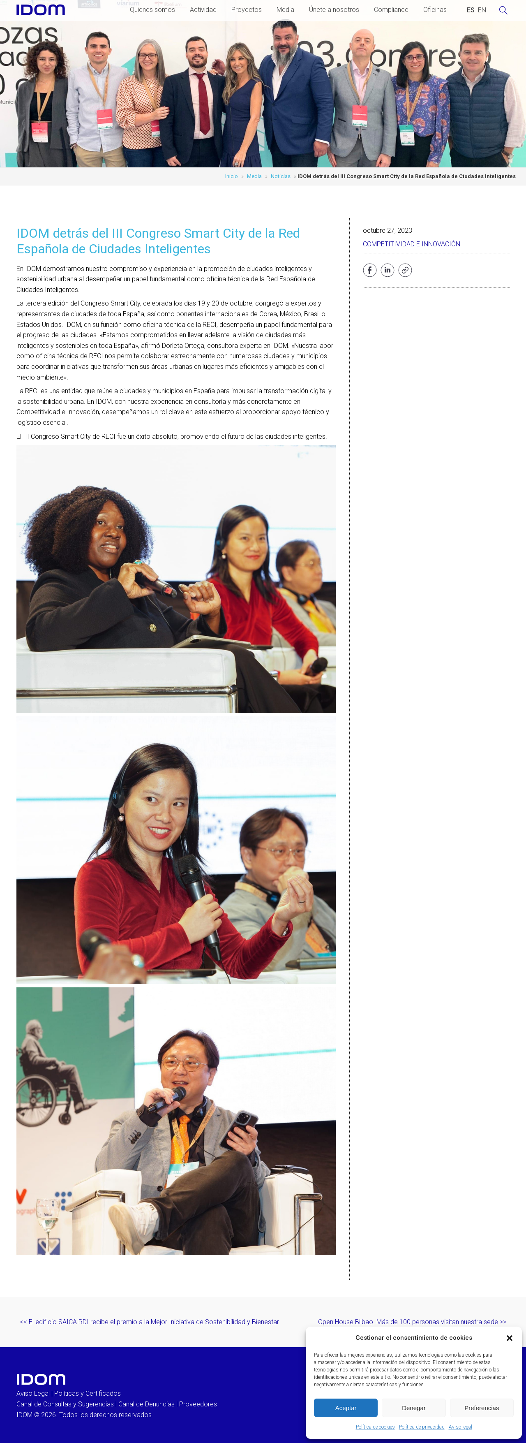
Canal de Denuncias (146, 1404)
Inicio (231, 176)
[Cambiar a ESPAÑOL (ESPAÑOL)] (471, 10)
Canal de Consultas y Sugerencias (65, 1404)
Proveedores (198, 1404)
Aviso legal (460, 1427)
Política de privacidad (422, 1427)
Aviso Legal (33, 1393)
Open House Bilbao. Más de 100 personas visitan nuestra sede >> (412, 1322)
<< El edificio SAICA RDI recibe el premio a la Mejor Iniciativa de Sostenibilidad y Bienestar (149, 1322)
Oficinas (435, 10)
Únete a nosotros (334, 10)
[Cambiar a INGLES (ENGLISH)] (482, 10)
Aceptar (346, 1407)
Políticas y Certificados (87, 1393)
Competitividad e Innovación (411, 244)
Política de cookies (375, 1427)
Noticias (281, 176)
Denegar (414, 1407)
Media (285, 10)
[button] (509, 1338)
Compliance (391, 10)
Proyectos (246, 10)
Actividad (203, 10)
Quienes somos (152, 10)
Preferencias (481, 1407)
